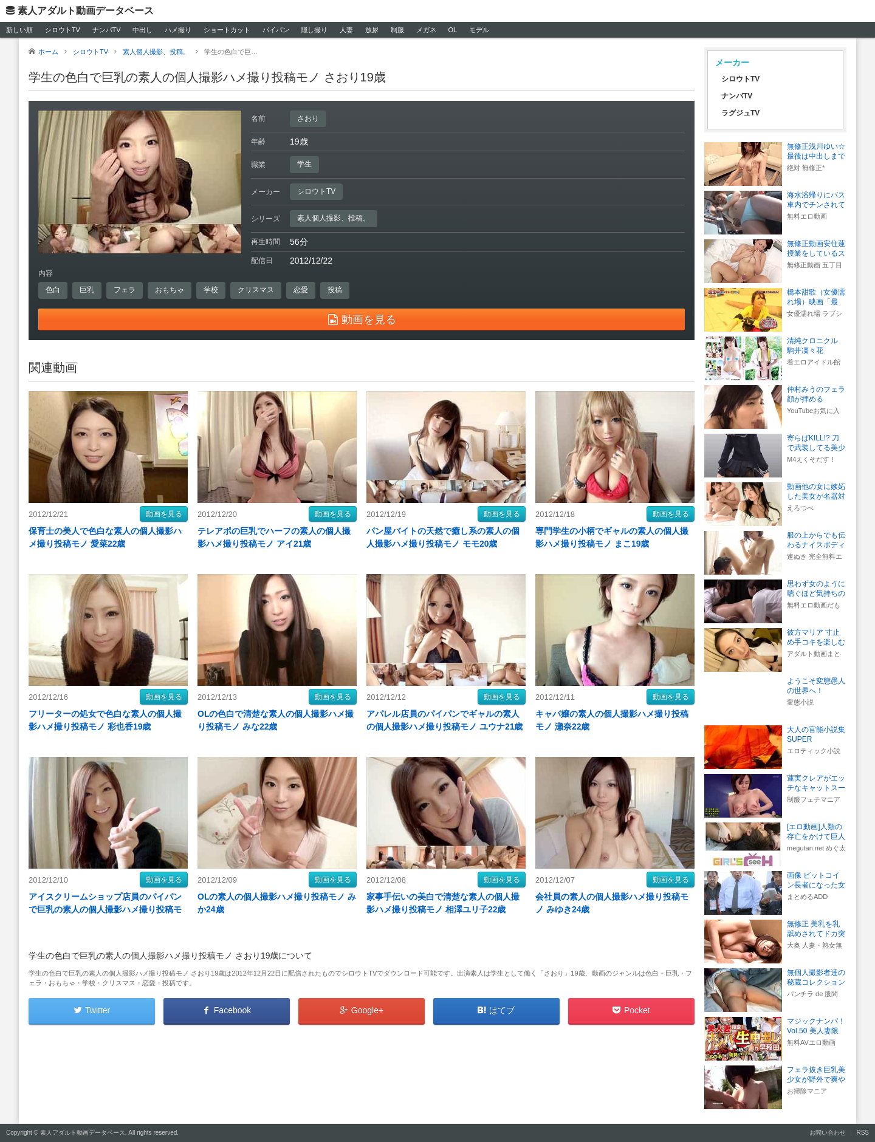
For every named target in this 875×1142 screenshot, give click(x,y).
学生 (304, 164)
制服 (397, 29)
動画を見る (164, 514)
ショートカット (227, 29)
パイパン (275, 29)
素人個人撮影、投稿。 (333, 218)
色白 (53, 290)
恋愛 (300, 290)
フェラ (125, 290)
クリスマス (256, 290)
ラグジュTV (740, 113)
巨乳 (87, 290)
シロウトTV (62, 29)
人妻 (346, 29)
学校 (211, 290)
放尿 (372, 29)
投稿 (335, 290)
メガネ (426, 29)
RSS (862, 1132)
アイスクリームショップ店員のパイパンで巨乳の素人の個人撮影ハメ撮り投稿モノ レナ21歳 (105, 909)
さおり (308, 118)
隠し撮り (314, 29)
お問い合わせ (827, 1132)
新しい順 (19, 29)
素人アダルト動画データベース (86, 10)
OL (452, 29)
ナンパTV (106, 29)
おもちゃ (169, 290)
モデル (479, 29)
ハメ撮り (178, 29)
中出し (142, 29)
